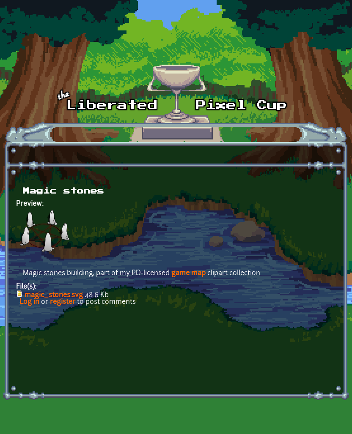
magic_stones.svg (54, 295)
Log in (29, 302)
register (62, 302)
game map (188, 273)
